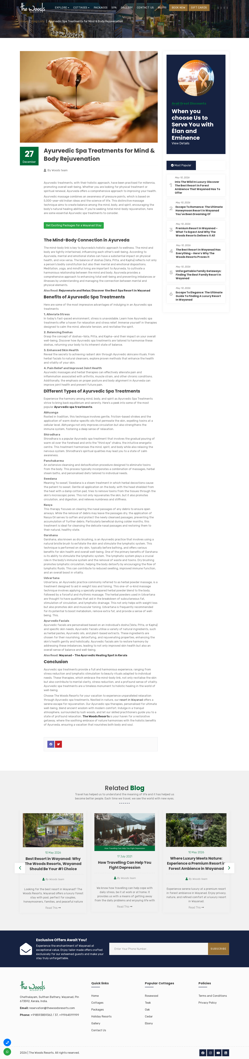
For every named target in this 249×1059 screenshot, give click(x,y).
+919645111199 (69, 1015)
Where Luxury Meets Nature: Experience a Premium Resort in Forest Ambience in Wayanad (196, 863)
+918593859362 (41, 1015)
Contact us (145, 7)
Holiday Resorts (101, 1016)
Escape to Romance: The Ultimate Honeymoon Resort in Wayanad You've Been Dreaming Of (199, 210)
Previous (20, 868)
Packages (101, 7)
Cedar (149, 1016)
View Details (180, 143)
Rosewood (151, 995)
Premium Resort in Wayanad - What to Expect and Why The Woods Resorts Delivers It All (197, 231)
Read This (53, 907)
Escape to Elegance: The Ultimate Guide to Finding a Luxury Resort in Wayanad (199, 296)
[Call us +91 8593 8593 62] (7, 1042)
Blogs (162, 7)
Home (23, 21)
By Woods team (53, 879)
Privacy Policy (208, 1002)
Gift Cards (199, 7)
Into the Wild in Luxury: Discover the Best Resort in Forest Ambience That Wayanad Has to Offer (197, 187)
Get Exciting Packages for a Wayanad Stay (74, 225)
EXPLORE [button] (62, 7)
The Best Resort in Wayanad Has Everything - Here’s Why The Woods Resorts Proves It (198, 253)
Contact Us (98, 1030)
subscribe (219, 948)
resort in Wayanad (131, 699)
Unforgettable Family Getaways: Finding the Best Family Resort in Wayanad (198, 274)
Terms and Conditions (213, 995)
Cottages (97, 1002)
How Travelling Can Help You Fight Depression (124, 865)
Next (229, 868)
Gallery (127, 7)
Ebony (149, 1023)
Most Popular (181, 165)
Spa (114, 7)
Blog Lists (37, 21)
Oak (147, 1009)
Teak (148, 1002)
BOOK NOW (178, 7)
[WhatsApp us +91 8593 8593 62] (7, 1052)
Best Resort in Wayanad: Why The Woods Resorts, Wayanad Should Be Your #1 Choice (53, 863)
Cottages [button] (81, 7)
